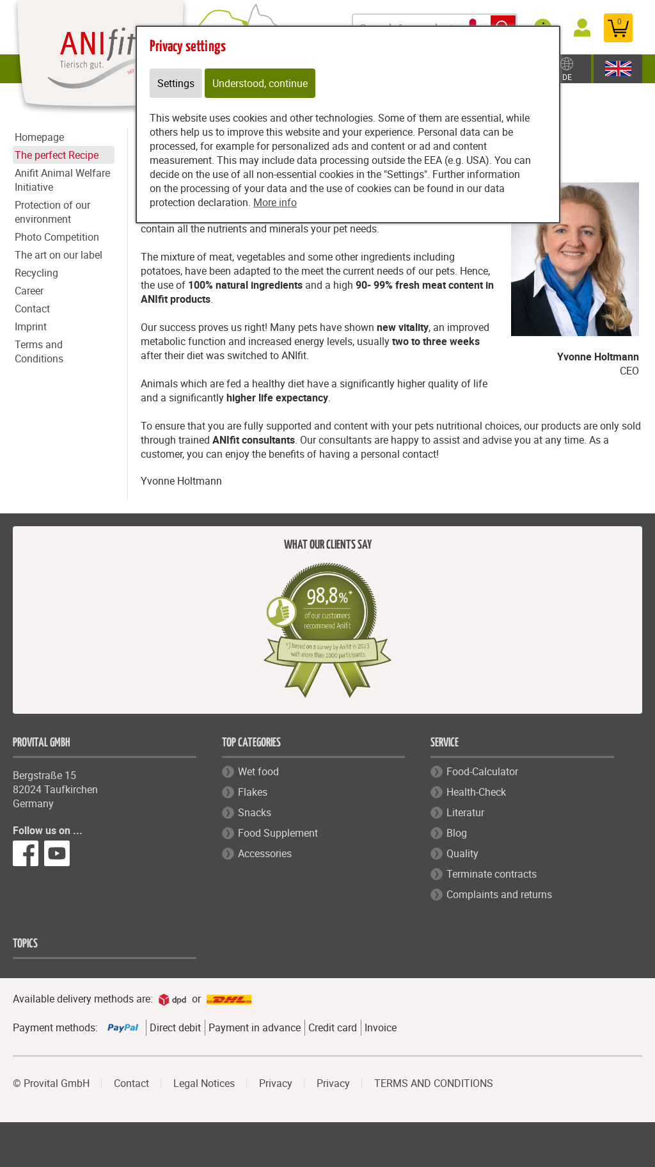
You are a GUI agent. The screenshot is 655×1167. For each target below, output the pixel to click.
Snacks (254, 812)
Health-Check (476, 792)
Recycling (36, 273)
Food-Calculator (482, 771)
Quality (462, 853)
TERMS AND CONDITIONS (433, 1083)
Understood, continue (260, 83)
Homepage (39, 137)
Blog (456, 833)
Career (29, 291)
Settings (175, 83)
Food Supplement (278, 833)
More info (275, 202)
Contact (32, 309)
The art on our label (58, 255)
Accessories (265, 853)
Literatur (465, 812)
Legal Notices (204, 1083)
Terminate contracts (491, 874)
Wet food (258, 771)
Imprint (31, 326)
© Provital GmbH (51, 1083)
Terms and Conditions (39, 351)
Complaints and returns (499, 894)
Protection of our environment (52, 212)
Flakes (252, 792)
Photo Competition (57, 237)
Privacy (275, 1083)
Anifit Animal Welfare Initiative (62, 180)
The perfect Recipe (57, 155)
